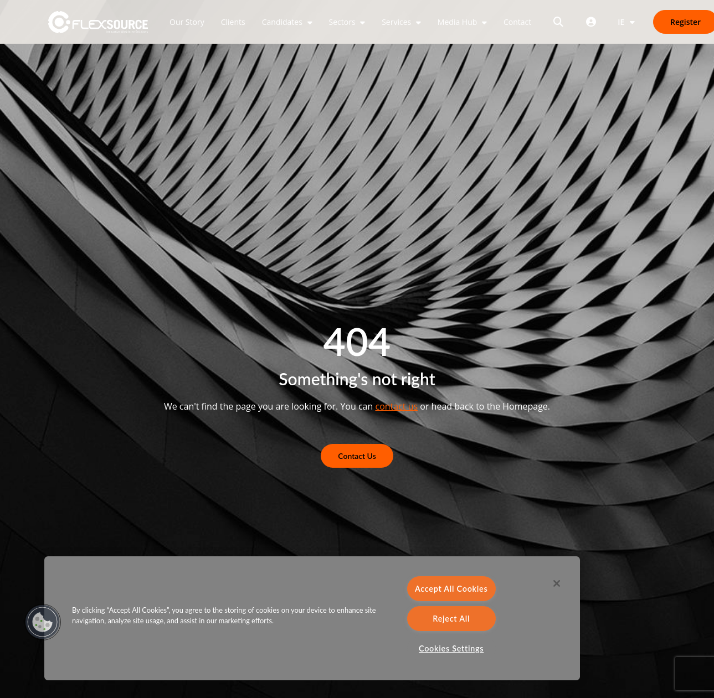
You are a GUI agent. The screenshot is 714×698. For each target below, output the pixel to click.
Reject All (451, 618)
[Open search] (558, 21)
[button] (42, 622)
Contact (517, 22)
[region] (312, 618)
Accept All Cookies (451, 588)
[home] (98, 22)
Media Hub (458, 22)
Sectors (343, 22)
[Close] (557, 583)
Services (397, 22)
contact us (396, 406)
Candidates (283, 22)
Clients (233, 22)
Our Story (186, 22)
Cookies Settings (451, 648)
